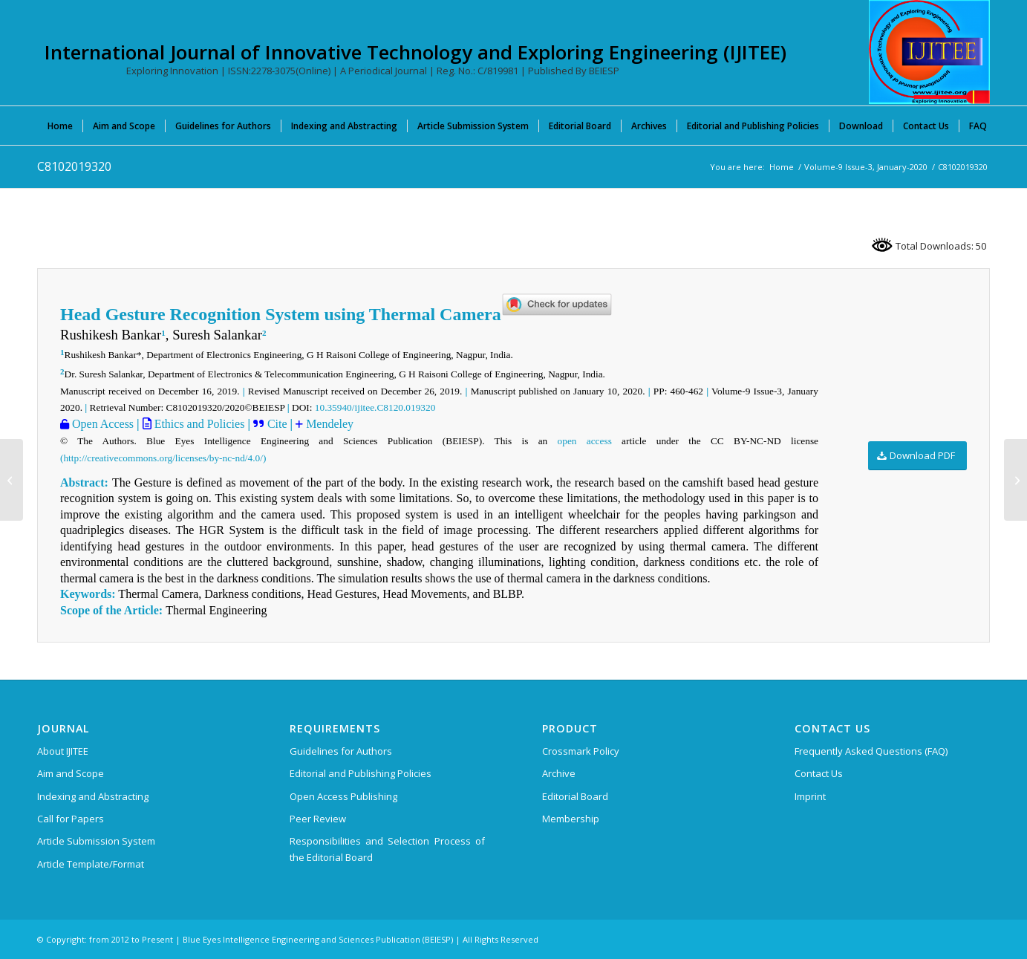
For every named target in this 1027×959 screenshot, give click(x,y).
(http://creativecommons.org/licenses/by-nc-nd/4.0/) (163, 458)
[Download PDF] (917, 455)
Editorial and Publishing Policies (360, 773)
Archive (559, 773)
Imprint (810, 796)
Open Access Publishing (343, 796)
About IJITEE (62, 751)
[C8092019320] (11, 480)
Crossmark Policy (580, 751)
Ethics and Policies (198, 423)
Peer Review (318, 818)
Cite (277, 423)
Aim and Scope (70, 773)
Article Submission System (96, 841)
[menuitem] (60, 125)
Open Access (101, 423)
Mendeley (328, 423)
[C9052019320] (1015, 480)
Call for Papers (70, 818)
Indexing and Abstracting (93, 796)
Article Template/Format (90, 864)
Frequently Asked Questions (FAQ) (871, 751)
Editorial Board (575, 796)
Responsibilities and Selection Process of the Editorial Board (387, 848)
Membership (570, 818)
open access (585, 440)
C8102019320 (74, 166)
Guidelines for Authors (341, 751)
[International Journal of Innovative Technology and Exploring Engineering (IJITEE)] (929, 52)
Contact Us (819, 773)
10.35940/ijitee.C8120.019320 (375, 407)
